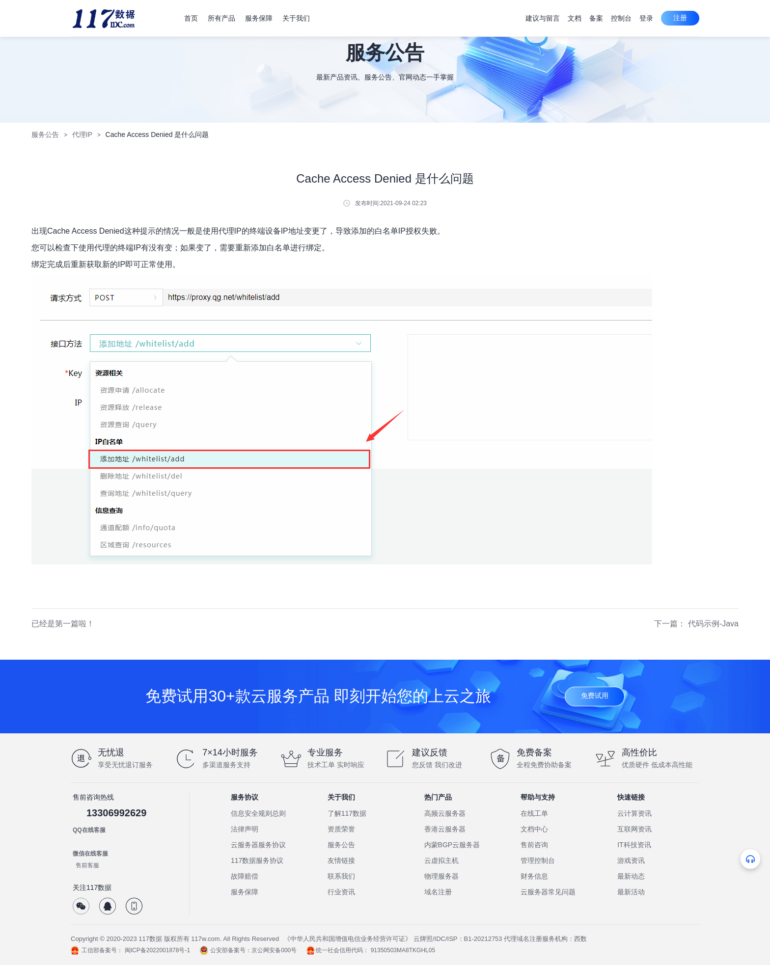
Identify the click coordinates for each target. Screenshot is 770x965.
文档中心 (534, 829)
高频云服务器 (445, 813)
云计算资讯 (634, 813)
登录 (646, 18)
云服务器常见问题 (548, 892)
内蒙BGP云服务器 (452, 845)
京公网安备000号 (274, 950)
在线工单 (534, 813)
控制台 (621, 18)
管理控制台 (538, 860)
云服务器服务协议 (258, 845)
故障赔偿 (244, 876)
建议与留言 (542, 18)
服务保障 (244, 892)
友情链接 (341, 860)
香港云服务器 (445, 829)
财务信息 (534, 876)
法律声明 (244, 829)
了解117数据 (347, 813)
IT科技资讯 (634, 845)
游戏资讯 (631, 860)
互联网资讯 (634, 829)
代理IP (82, 134)
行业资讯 (341, 892)
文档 (574, 18)
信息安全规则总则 (258, 813)
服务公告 (45, 134)
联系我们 (341, 876)
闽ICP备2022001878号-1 (157, 950)
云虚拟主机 (441, 860)
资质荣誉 (341, 829)
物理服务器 (441, 876)
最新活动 (631, 892)
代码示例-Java (713, 623)
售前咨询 (534, 845)
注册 (680, 18)
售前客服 (87, 865)
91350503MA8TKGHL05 (403, 950)
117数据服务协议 (257, 860)
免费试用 (594, 695)
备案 (596, 18)
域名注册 (438, 892)
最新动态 (631, 876)
